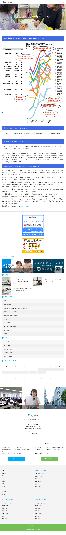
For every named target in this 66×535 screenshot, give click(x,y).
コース (3, 478)
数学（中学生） (5, 511)
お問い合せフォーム (49, 458)
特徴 (3, 475)
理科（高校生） (38, 513)
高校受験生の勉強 (8, 349)
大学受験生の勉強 (8, 352)
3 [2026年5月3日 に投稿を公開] (59, 369)
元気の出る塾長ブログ (9, 304)
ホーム (3, 470)
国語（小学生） (38, 478)
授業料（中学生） (6, 505)
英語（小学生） (38, 484)
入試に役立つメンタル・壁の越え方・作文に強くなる (16, 308)
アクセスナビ (16, 458)
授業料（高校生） (39, 505)
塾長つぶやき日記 (8, 356)
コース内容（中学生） (7, 503)
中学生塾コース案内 (7, 500)
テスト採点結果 (7, 322)
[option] (17, 266)
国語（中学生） (5, 508)
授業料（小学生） (39, 476)
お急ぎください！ (25, 206)
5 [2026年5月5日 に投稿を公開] (15, 372)
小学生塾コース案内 (40, 470)
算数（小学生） (38, 481)
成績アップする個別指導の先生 (11, 315)
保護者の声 (6, 301)
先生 (3, 483)
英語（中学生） (5, 518)
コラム (3, 486)
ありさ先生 (6, 330)
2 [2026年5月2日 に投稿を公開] (50, 369)
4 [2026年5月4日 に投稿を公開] (6, 372)
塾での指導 (6, 342)
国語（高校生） (38, 508)
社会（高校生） (38, 516)
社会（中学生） (5, 516)
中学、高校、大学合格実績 (10, 326)
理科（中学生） (5, 513)
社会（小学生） (38, 486)
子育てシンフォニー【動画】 (10, 311)
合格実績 (4, 481)
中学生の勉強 (7, 345)
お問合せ (4, 494)
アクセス (4, 488)
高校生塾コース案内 (40, 500)
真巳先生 (6, 333)
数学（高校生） (38, 511)
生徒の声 (6, 319)
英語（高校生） (38, 518)
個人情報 (4, 491)
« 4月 (3, 383)
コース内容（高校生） (40, 503)
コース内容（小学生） (40, 473)
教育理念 (4, 473)
